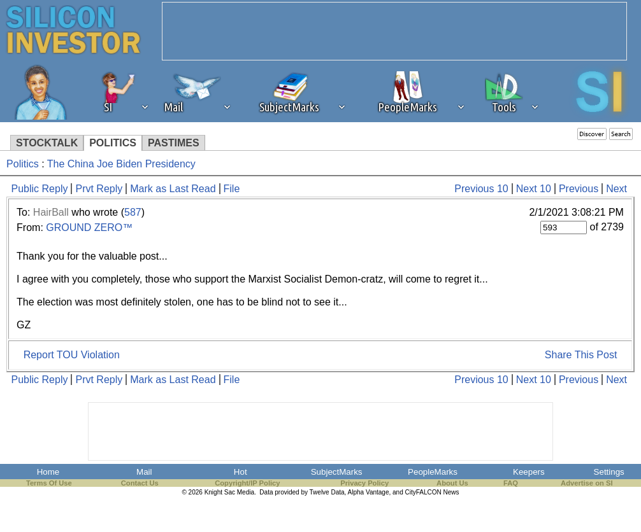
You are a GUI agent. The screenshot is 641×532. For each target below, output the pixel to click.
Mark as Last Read (172, 188)
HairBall (51, 212)
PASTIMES (173, 142)
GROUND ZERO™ (89, 227)
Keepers (529, 472)
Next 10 (533, 188)
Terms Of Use (49, 483)
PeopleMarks (432, 472)
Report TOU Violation (72, 354)
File (232, 188)
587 (132, 212)
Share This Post (581, 354)
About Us (452, 483)
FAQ (510, 483)
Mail (144, 472)
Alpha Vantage (368, 492)
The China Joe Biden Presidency (121, 163)
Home (48, 472)
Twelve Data (327, 492)
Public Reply (39, 188)
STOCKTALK (47, 142)
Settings (609, 472)
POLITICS (112, 142)
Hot (240, 472)
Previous (578, 188)
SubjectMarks (337, 472)
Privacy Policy (364, 483)
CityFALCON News (432, 492)
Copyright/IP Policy (247, 483)
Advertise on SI (586, 483)
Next (616, 188)
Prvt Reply (98, 188)
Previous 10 (481, 188)
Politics (22, 163)
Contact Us (140, 483)
